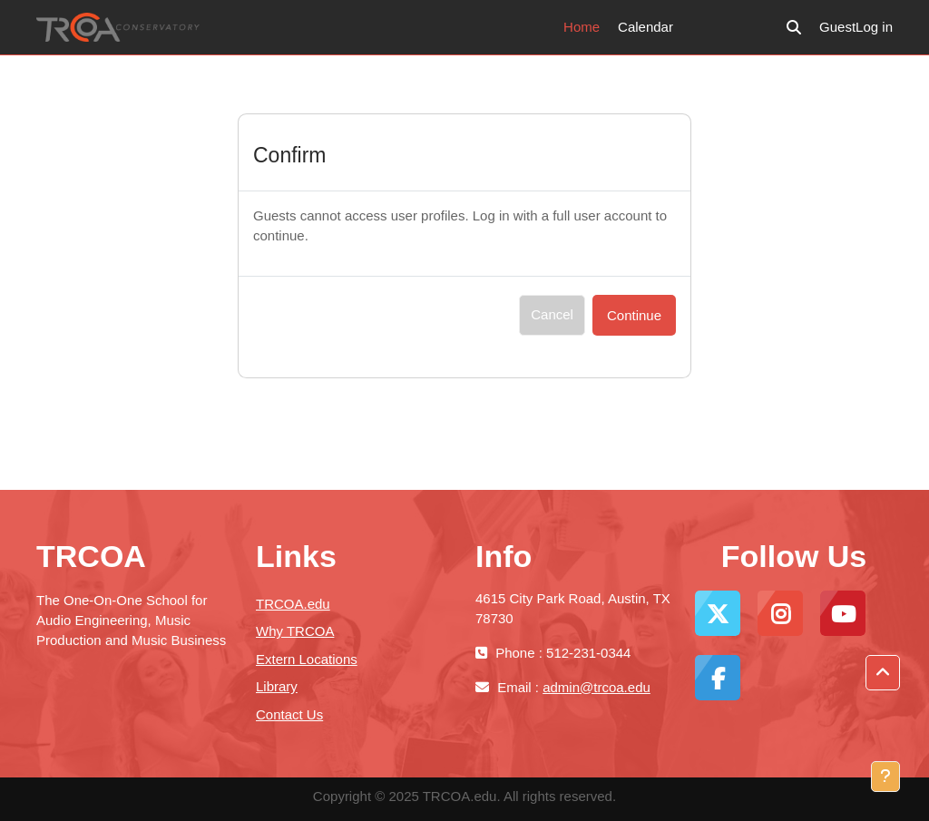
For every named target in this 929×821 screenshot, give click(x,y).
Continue (634, 315)
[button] (793, 27)
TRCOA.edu (293, 603)
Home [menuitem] (581, 26)
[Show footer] (885, 776)
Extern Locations (306, 659)
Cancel (552, 314)
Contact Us (289, 714)
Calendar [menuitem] (645, 26)
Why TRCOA (295, 631)
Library (277, 686)
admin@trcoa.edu (596, 687)
